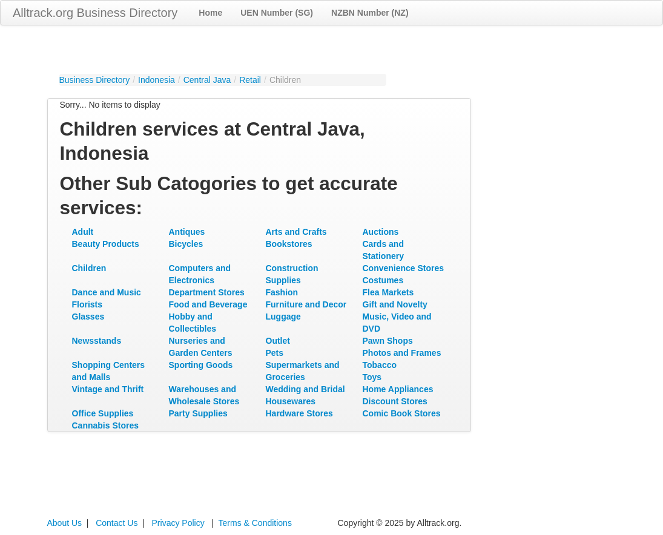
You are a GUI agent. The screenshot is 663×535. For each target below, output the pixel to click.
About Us (64, 523)
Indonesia (156, 80)
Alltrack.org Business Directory (95, 12)
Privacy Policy (178, 523)
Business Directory (94, 80)
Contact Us (116, 523)
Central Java (207, 80)
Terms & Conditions (255, 523)
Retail (250, 80)
